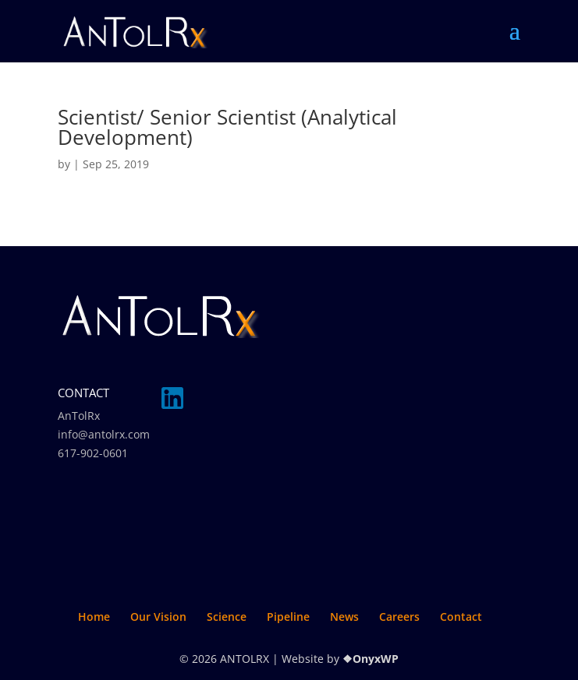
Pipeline (288, 616)
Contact (461, 616)
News (344, 616)
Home (94, 616)
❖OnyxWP (370, 658)
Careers (399, 616)
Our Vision (158, 616)
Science (226, 616)
